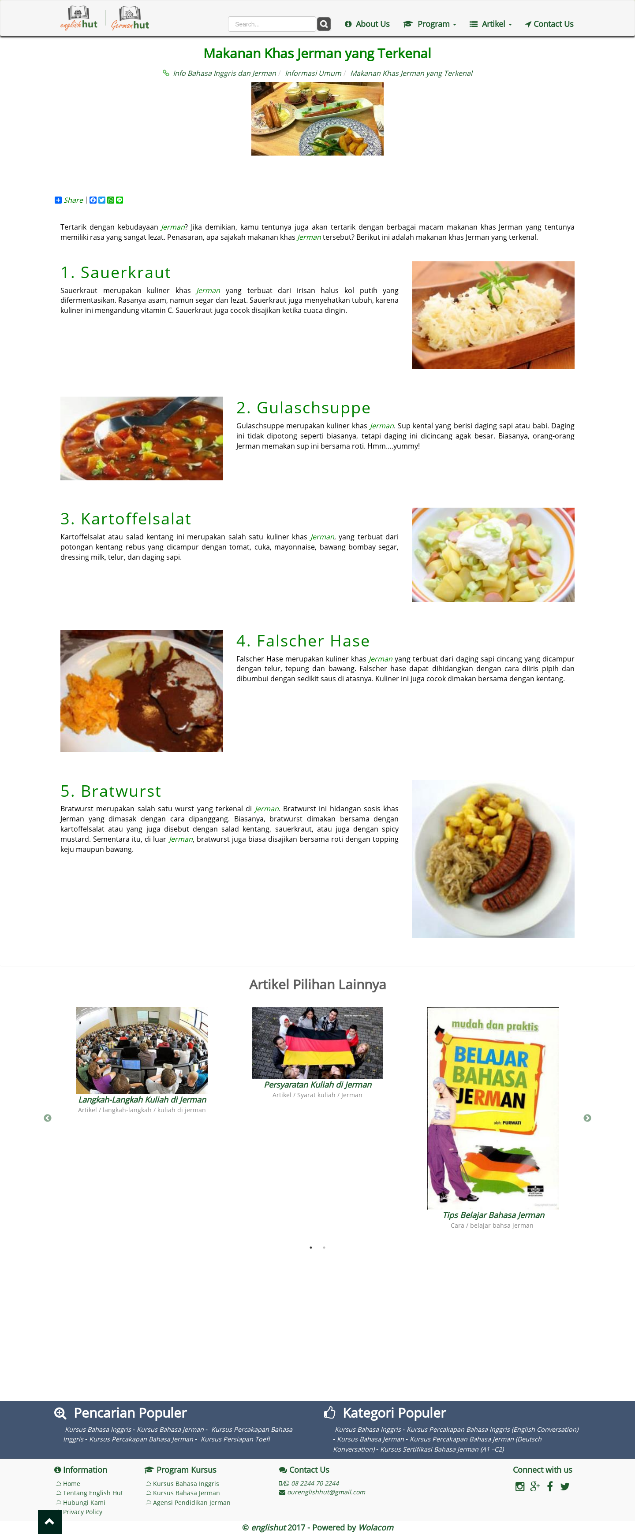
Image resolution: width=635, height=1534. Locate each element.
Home (71, 1483)
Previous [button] (47, 1118)
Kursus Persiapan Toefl (234, 1439)
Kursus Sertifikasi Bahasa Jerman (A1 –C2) (442, 1449)
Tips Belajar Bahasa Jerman (493, 1215)
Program (429, 24)
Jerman (173, 227)
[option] (142, 1060)
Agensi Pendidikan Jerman (192, 1502)
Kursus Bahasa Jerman (170, 1429)
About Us (367, 24)
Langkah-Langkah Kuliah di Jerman (142, 1099)
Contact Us (549, 24)
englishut (268, 1527)
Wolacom (375, 1527)
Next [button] (587, 1118)
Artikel (491, 24)
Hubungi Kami (84, 1502)
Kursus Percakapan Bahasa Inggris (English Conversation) (492, 1429)
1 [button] (310, 1247)
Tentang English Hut (93, 1493)
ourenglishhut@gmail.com (322, 1492)
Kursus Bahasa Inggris (98, 1429)
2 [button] (324, 1247)
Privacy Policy (82, 1512)
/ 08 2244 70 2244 (309, 1483)
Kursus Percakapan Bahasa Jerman (141, 1439)
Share (69, 200)
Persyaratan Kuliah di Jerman (317, 1084)
